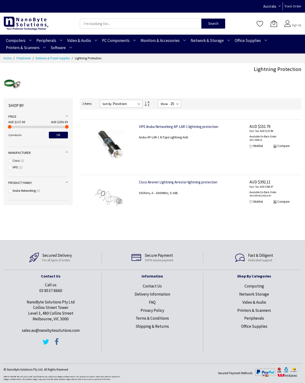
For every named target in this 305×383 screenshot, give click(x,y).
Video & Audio (254, 302)
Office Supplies (254, 326)
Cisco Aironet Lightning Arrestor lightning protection (178, 182)
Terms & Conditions (152, 318)
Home (8, 58)
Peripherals (23, 58)
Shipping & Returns (152, 326)
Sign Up (296, 25)
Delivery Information (152, 294)
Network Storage (254, 294)
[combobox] (140, 24)
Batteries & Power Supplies (53, 58)
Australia (269, 6)
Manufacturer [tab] (19, 153)
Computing (254, 286)
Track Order (293, 6)
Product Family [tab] (20, 183)
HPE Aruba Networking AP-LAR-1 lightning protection (178, 126)
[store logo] (26, 23)
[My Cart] (273, 24)
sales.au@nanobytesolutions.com (51, 330)
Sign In (296, 21)
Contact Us (152, 286)
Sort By (107, 104)
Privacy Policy (152, 310)
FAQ (152, 302)
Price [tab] (12, 116)
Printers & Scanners (254, 310)
